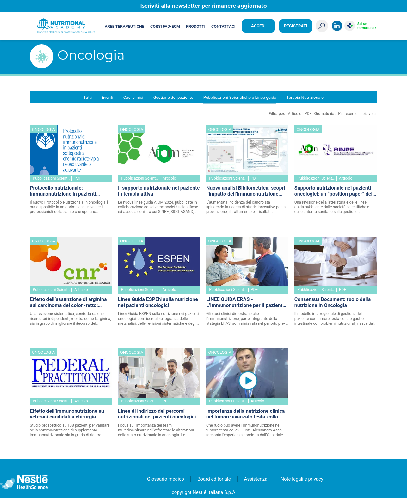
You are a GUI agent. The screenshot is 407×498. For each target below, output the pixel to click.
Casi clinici (133, 97)
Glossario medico (165, 479)
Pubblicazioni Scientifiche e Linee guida (239, 97)
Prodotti (195, 26)
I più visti (368, 113)
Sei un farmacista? (366, 26)
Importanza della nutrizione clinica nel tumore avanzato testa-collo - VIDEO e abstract (245, 414)
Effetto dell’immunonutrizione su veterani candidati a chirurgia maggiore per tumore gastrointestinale (67, 414)
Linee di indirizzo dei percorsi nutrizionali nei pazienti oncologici (157, 414)
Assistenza (256, 479)
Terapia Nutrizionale (305, 97)
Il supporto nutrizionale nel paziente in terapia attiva (159, 191)
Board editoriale (214, 479)
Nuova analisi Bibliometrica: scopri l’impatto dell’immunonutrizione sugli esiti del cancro (245, 191)
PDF (308, 113)
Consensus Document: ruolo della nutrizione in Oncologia (332, 302)
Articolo (295, 113)
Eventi (107, 97)
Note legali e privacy (302, 479)
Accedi (258, 25)
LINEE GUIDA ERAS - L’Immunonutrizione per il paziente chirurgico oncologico (245, 303)
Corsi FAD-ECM (165, 26)
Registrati (295, 25)
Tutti (87, 97)
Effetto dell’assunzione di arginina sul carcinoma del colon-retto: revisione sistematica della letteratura (68, 303)
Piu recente (347, 113)
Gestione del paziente (173, 97)
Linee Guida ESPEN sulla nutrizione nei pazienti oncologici (158, 302)
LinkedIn (337, 26)
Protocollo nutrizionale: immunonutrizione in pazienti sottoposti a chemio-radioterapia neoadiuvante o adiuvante (67, 191)
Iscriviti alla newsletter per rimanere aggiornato (203, 6)
